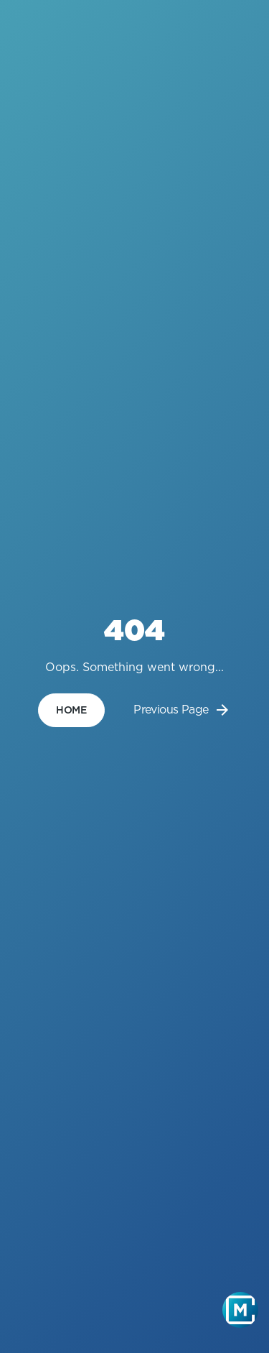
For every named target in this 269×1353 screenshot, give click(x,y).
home (71, 710)
